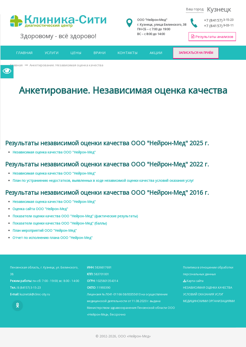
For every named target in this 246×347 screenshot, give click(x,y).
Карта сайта (193, 281)
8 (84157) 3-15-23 (29, 288)
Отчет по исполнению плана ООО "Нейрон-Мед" (52, 237)
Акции (156, 52)
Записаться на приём (196, 53)
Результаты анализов (212, 36)
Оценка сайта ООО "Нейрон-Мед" (40, 209)
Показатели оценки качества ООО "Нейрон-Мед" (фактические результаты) (75, 216)
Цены (75, 52)
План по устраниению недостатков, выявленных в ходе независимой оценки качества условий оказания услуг (103, 180)
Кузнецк (219, 9)
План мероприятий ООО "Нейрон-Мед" (44, 230)
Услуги (51, 52)
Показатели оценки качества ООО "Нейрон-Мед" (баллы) (59, 223)
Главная (24, 52)
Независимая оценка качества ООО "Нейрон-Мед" (54, 152)
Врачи (99, 52)
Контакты (127, 52)
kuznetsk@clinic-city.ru (35, 294)
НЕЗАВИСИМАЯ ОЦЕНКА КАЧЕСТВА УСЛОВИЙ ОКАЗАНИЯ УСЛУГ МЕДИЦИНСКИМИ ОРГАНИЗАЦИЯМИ (209, 294)
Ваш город (194, 9)
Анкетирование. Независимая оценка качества (66, 65)
